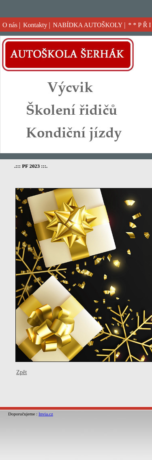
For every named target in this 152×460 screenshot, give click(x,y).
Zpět (21, 372)
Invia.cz (46, 413)
